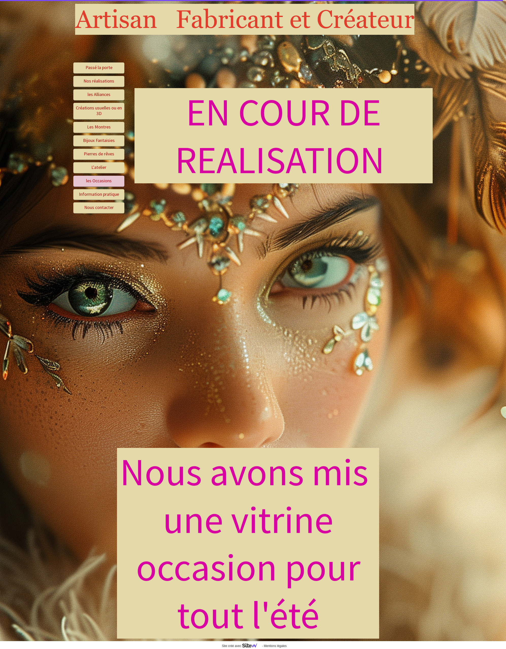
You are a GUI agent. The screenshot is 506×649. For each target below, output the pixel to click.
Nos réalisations (98, 81)
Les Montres (99, 127)
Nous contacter (99, 207)
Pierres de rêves (99, 154)
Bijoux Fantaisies (99, 140)
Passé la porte (99, 67)
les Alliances (99, 94)
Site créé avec (241, 646)
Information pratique (99, 194)
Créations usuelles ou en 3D (99, 111)
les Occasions (99, 181)
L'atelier (98, 167)
